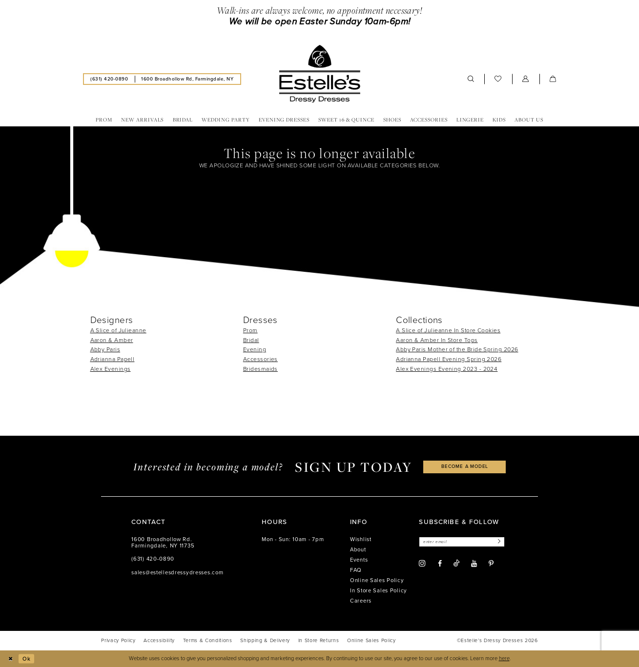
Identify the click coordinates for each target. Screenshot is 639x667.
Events (359, 560)
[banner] (319, 73)
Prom (250, 330)
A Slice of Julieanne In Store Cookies (448, 330)
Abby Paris (105, 349)
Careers (360, 601)
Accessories (260, 359)
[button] (525, 79)
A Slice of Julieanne (118, 330)
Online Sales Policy (377, 580)
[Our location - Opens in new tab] (187, 78)
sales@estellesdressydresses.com (177, 572)
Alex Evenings (110, 368)
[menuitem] (109, 78)
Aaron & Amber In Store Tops (436, 340)
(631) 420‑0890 (152, 559)
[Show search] (471, 79)
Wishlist (360, 539)
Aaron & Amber (111, 340)
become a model (464, 466)
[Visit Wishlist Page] (498, 79)
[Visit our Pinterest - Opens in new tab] (491, 564)
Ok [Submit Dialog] (26, 658)
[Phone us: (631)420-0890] (109, 78)
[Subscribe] (499, 542)
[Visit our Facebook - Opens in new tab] (440, 564)
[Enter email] (462, 542)
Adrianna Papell (112, 359)
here (504, 658)
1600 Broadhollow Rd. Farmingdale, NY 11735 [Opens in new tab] (162, 542)
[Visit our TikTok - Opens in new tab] (456, 563)
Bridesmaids (260, 368)
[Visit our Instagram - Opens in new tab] (422, 563)
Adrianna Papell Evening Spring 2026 (448, 359)
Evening (254, 349)
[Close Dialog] (10, 658)
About (358, 550)
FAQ (356, 570)
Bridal (251, 340)
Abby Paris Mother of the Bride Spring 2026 (457, 349)
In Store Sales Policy (378, 590)
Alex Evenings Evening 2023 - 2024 (446, 368)
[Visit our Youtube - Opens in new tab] (474, 564)
